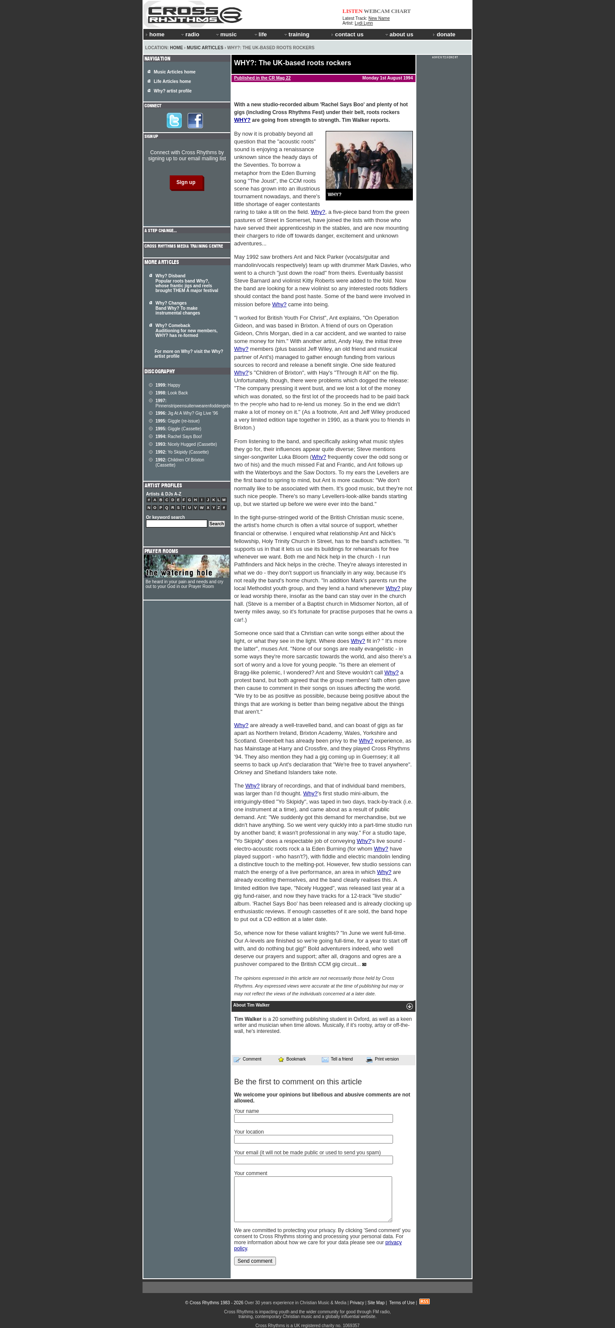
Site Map (376, 1302)
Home (176, 47)
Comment (247, 1059)
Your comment (250, 1173)
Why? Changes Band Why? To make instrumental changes (177, 308)
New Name (379, 18)
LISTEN (352, 11)
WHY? (242, 120)
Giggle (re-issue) (177, 421)
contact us (347, 34)
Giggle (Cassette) (178, 428)
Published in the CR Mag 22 (262, 78)
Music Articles (205, 47)
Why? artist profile (173, 91)
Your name (246, 1111)
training (296, 34)
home (155, 34)
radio (189, 34)
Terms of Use (402, 1302)
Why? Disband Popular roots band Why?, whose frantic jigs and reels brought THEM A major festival (186, 283)
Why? (318, 212)
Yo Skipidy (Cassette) (182, 452)
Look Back (171, 393)
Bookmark (292, 1059)
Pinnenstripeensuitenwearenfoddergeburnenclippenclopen (211, 403)
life (260, 34)
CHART (401, 11)
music (226, 34)
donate (444, 34)
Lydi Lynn (364, 23)
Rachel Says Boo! (178, 436)
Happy (167, 385)
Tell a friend (337, 1059)
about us (398, 34)
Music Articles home (175, 72)
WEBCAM (377, 11)
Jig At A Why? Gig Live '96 (186, 413)
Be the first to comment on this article (298, 1081)
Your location (249, 1132)
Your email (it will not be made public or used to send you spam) (307, 1153)
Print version (382, 1059)
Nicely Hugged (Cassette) (186, 444)
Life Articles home (172, 81)
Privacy (357, 1302)
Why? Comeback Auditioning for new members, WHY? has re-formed (186, 330)
